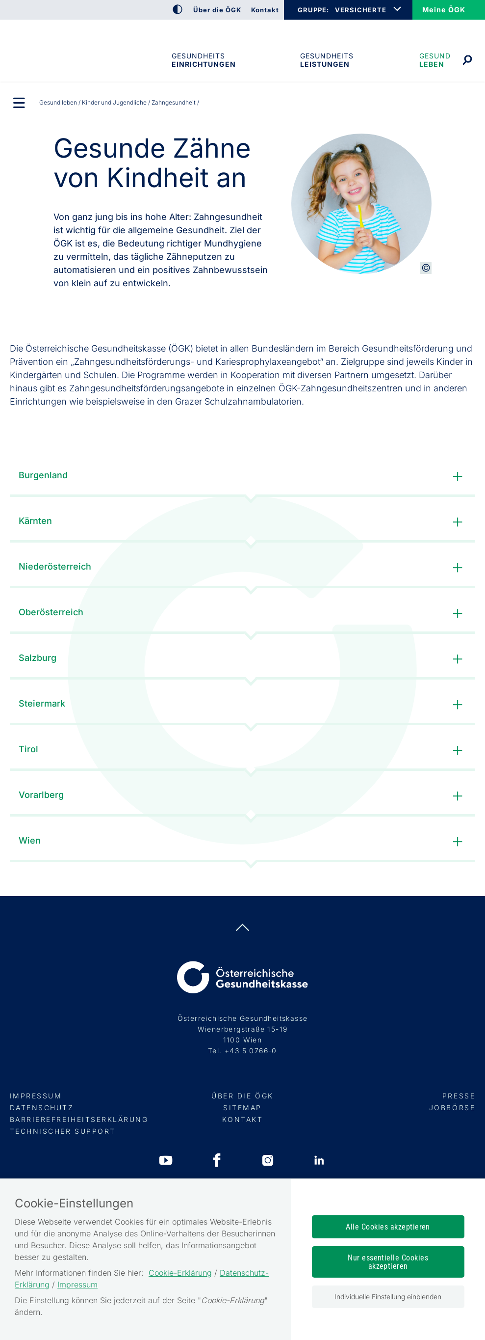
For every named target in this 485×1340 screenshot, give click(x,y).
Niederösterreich (243, 568)
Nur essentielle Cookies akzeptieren (388, 1262)
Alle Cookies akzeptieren (388, 1226)
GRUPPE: (313, 10)
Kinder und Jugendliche (114, 102)
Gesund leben (435, 60)
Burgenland (243, 476)
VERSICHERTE (360, 10)
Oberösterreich (243, 613)
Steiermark (243, 705)
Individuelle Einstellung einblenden (387, 1296)
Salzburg (243, 659)
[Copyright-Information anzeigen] (426, 268)
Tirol (243, 750)
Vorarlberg (243, 796)
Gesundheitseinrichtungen (203, 60)
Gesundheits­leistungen (327, 60)
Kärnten (243, 522)
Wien (243, 842)
